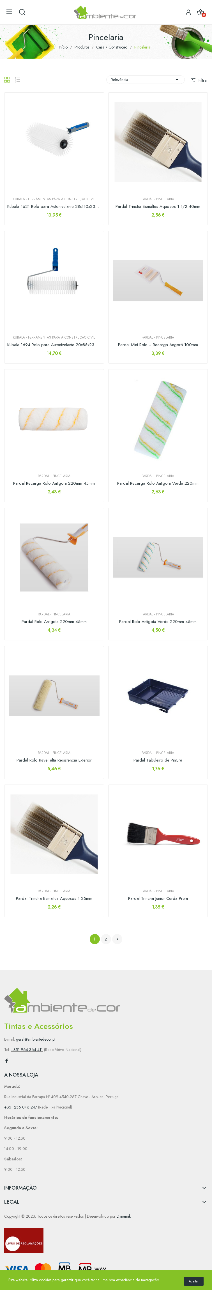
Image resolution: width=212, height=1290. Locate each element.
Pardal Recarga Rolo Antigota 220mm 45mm (54, 483)
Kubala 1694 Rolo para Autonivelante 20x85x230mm (54, 345)
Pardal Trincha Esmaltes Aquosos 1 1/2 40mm (158, 207)
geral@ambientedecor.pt (35, 1039)
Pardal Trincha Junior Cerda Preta (158, 899)
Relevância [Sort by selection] (145, 79)
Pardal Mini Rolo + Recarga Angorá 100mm (158, 345)
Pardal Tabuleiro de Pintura (157, 760)
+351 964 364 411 (27, 1049)
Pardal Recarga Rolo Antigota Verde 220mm (158, 483)
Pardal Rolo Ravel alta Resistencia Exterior (54, 760)
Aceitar (194, 1281)
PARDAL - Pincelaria (158, 199)
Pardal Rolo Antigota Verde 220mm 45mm (158, 622)
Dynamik (124, 1216)
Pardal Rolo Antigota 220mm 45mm (54, 622)
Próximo (117, 939)
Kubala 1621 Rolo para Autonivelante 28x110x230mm (54, 207)
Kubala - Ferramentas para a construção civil (54, 199)
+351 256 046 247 (20, 1107)
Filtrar (202, 80)
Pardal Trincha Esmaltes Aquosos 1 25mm (54, 899)
